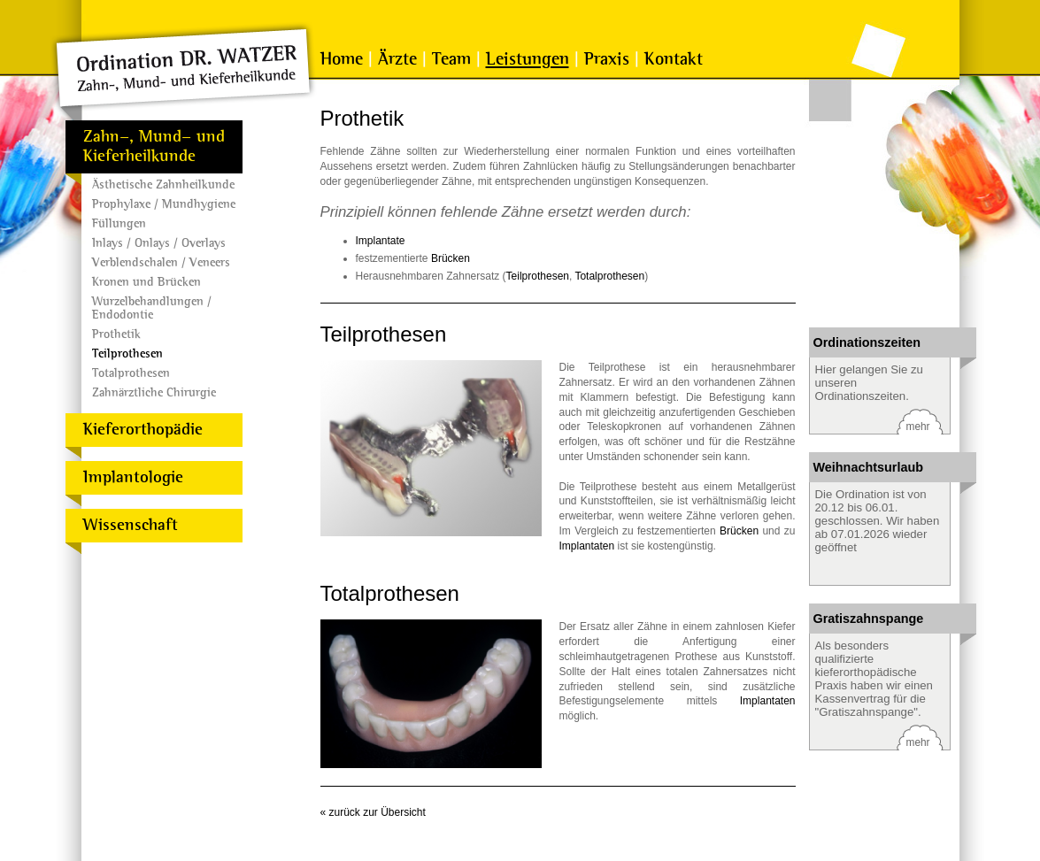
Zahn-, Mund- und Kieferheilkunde (154, 146)
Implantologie (133, 477)
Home (341, 59)
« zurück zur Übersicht (373, 812)
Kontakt (673, 59)
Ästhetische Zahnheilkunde (163, 184)
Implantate (380, 240)
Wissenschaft (130, 525)
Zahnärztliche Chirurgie (154, 392)
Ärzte (397, 59)
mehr (918, 426)
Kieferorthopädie (143, 429)
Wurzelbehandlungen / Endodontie (152, 308)
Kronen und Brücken (146, 281)
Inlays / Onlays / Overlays (159, 243)
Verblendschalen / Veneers (161, 262)
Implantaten (587, 546)
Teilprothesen (127, 353)
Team (451, 59)
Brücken (450, 258)
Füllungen (119, 223)
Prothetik (116, 334)
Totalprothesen (131, 373)
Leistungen (527, 59)
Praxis (606, 59)
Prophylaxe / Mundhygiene (163, 204)
